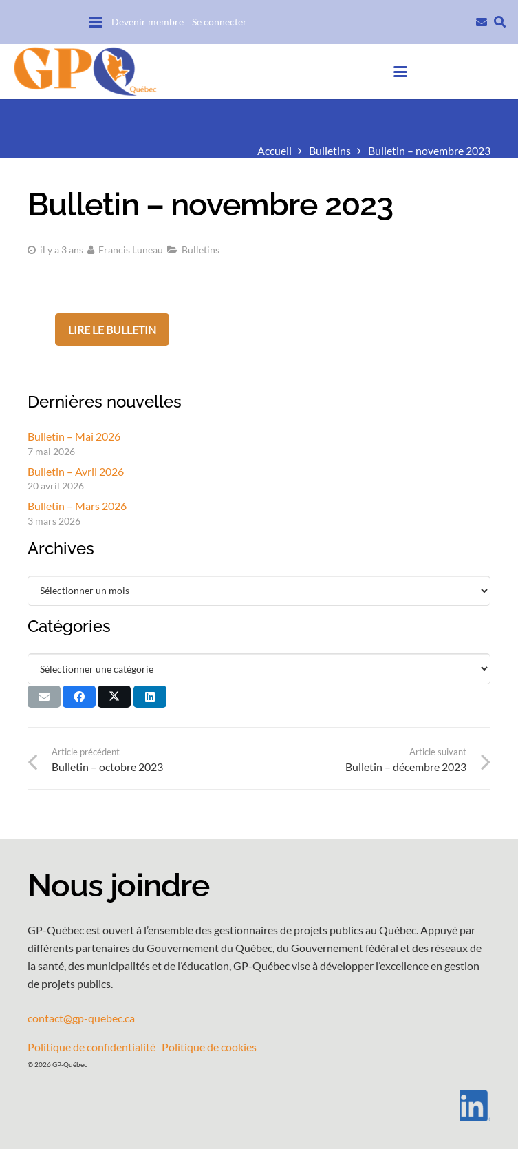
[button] (95, 22)
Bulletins (200, 249)
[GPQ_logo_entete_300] (84, 72)
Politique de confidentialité (91, 1046)
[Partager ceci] (79, 697)
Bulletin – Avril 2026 (76, 471)
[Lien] (481, 20)
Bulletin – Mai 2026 (74, 436)
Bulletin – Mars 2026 (77, 505)
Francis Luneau (130, 249)
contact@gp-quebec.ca (81, 1017)
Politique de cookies (209, 1046)
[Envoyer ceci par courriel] (44, 697)
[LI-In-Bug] (259, 1105)
